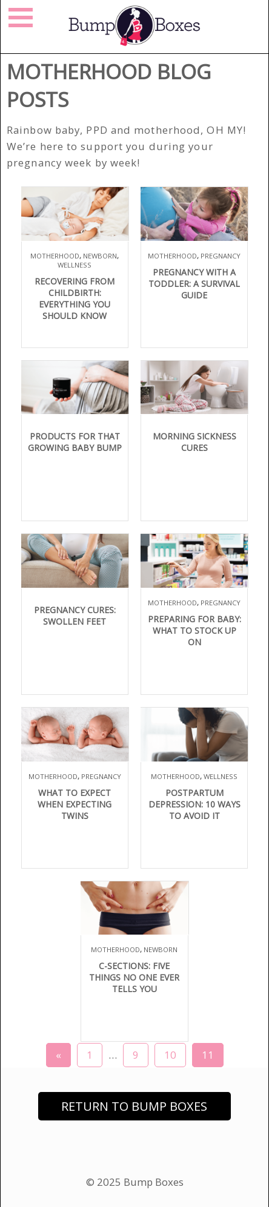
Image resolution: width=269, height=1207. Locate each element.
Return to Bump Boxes (134, 1106)
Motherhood (54, 255)
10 (170, 1055)
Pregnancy (221, 255)
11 (208, 1055)
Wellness (74, 264)
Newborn (100, 255)
